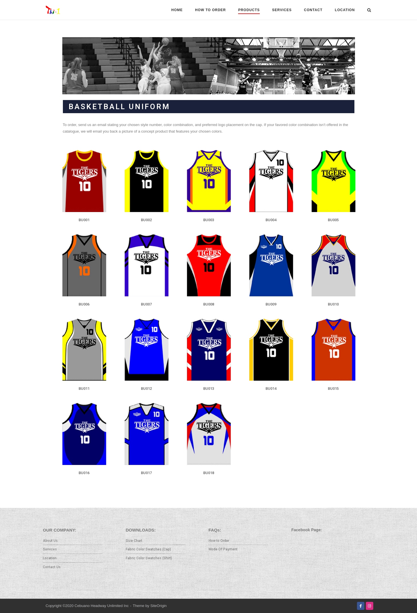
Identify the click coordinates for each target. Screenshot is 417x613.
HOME (177, 10)
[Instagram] (369, 606)
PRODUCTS (249, 10)
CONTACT (313, 10)
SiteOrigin (158, 606)
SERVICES (282, 10)
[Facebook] (360, 606)
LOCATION (345, 10)
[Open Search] (369, 10)
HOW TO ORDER (210, 10)
